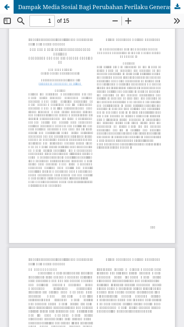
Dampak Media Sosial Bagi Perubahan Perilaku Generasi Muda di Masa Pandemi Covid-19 (101, 7)
